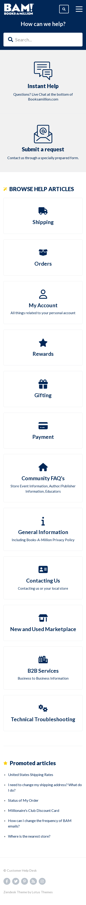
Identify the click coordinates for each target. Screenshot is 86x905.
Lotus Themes (42, 892)
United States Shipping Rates (30, 774)
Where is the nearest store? (29, 836)
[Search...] (43, 39)
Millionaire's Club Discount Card (33, 810)
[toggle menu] (79, 9)
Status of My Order (23, 800)
